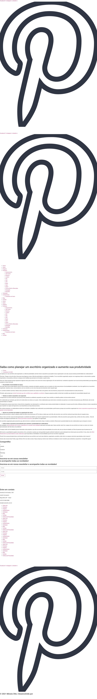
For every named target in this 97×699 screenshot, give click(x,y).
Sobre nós (5, 505)
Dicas (4, 370)
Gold (6, 285)
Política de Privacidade (8, 516)
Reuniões (7, 291)
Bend (6, 283)
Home (4, 265)
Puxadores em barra (10, 296)
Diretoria (7, 275)
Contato (5, 299)
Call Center (8, 273)
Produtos (5, 270)
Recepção (7, 290)
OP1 (6, 278)
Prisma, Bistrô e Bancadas (11, 288)
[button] (48, 445)
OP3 (6, 282)
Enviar (2, 475)
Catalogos (5, 293)
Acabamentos (6, 294)
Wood (6, 286)
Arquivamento (8, 272)
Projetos (5, 269)
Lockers (7, 277)
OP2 (6, 280)
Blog (4, 298)
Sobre (4, 267)
